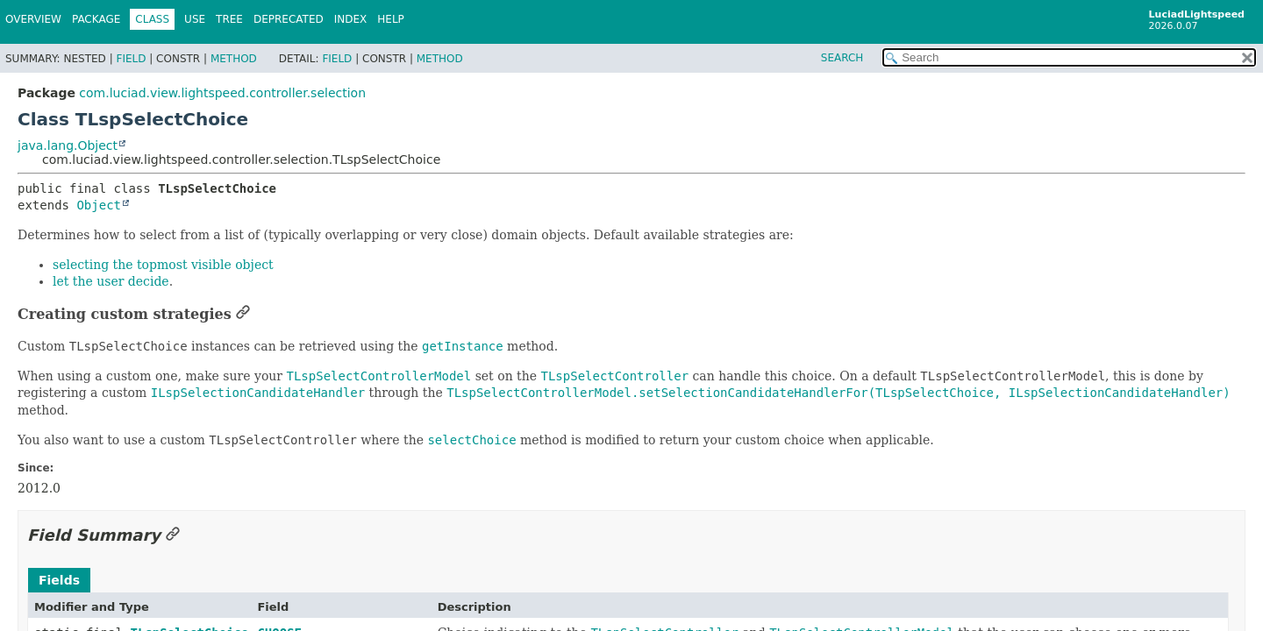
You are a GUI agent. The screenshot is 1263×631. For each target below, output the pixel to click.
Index (350, 19)
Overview (33, 19)
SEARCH (842, 58)
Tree (229, 19)
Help (390, 19)
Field (131, 59)
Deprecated (288, 19)
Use (194, 19)
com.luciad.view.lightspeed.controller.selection (222, 93)
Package (96, 19)
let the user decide (111, 281)
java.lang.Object (68, 145)
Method (233, 59)
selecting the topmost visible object (163, 265)
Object (98, 205)
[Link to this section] (243, 314)
